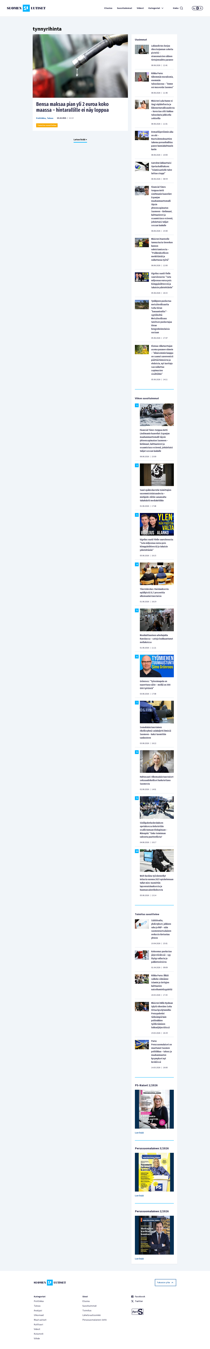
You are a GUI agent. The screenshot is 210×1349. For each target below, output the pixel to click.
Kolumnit (38, 1333)
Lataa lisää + (80, 139)
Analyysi (38, 1310)
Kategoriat (156, 8)
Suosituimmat (124, 8)
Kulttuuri (38, 1324)
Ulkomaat (39, 1315)
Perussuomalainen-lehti (94, 1319)
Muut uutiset (40, 1319)
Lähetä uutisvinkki (91, 1315)
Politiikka (41, 118)
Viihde (37, 1338)
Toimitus (86, 1310)
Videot (140, 8)
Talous (50, 118)
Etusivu (108, 8)
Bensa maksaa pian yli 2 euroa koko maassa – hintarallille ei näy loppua (72, 107)
